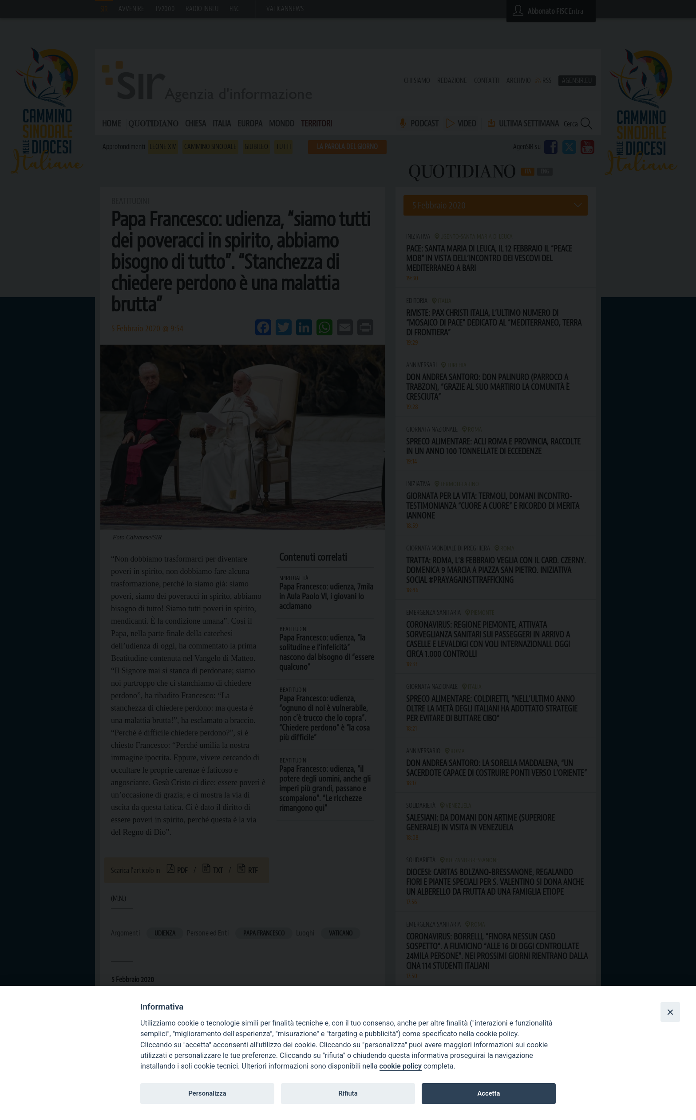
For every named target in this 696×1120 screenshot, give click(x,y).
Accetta (488, 1093)
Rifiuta (347, 1093)
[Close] (670, 1012)
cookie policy (401, 1066)
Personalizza (207, 1093)
